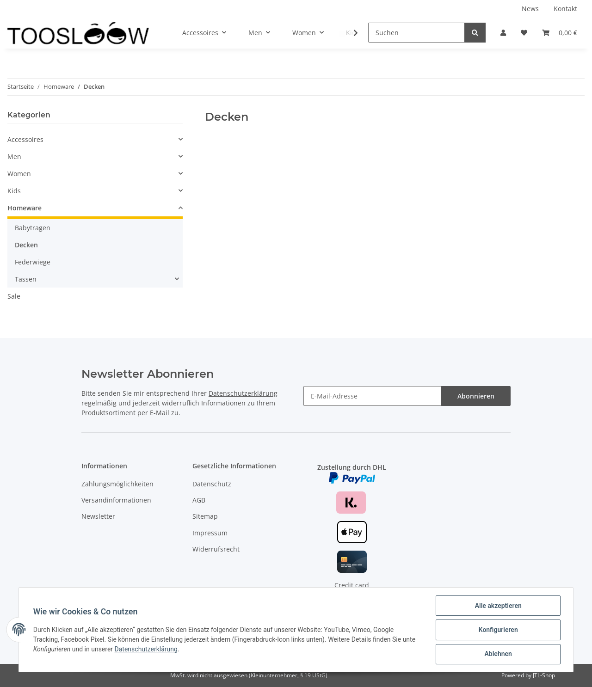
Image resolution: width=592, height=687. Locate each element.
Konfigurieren (497, 630)
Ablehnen (497, 654)
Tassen (26, 279)
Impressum (210, 532)
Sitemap (205, 516)
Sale (13, 296)
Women (19, 173)
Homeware (24, 207)
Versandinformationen (116, 500)
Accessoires (25, 139)
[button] (503, 33)
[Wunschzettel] (524, 33)
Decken (26, 244)
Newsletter (98, 516)
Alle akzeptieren (497, 606)
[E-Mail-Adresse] (372, 396)
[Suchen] (416, 33)
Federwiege (32, 262)
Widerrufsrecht (216, 549)
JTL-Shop (544, 675)
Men (14, 156)
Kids (14, 190)
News (530, 8)
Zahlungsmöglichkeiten (117, 483)
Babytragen (32, 227)
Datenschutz (211, 483)
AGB (198, 500)
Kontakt (565, 8)
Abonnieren (475, 396)
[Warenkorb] (560, 33)
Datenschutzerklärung (243, 393)
